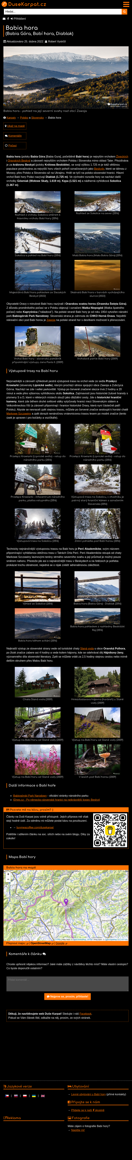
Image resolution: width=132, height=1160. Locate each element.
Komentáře (15, 135)
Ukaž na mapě (16, 126)
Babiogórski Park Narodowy (30, 795)
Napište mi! (78, 1130)
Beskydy (99, 168)
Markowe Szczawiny (18, 413)
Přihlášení (18, 18)
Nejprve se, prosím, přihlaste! (67, 996)
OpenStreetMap (79, 939)
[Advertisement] (67, 1050)
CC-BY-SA (122, 939)
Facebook (85, 1013)
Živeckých (122, 156)
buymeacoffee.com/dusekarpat (35, 827)
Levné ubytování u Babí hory (88, 1094)
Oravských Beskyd (19, 160)
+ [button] (8, 874)
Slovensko (37, 117)
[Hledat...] (62, 12)
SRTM (89, 939)
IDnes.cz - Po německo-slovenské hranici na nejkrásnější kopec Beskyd (56, 799)
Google (60, 943)
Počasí (12, 145)
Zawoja (51, 320)
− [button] (8, 879)
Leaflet (58, 939)
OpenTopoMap (111, 939)
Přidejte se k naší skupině (87, 1110)
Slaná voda (87, 648)
